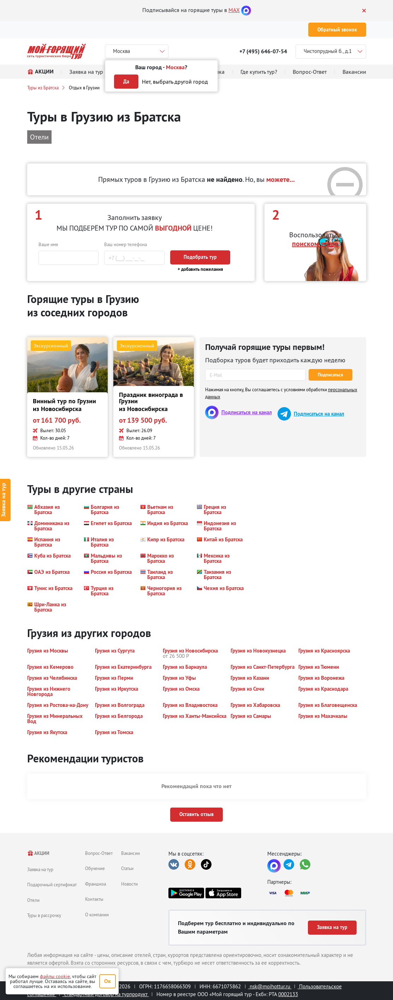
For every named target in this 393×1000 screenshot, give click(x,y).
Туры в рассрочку (44, 915)
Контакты (94, 899)
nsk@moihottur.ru (270, 986)
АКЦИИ (38, 853)
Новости (129, 884)
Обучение (95, 868)
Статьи (127, 868)
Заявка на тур (40, 869)
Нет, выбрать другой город (175, 81)
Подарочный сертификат (52, 884)
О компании (97, 914)
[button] (51, 509)
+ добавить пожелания (200, 269)
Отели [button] (39, 136)
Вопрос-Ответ (99, 853)
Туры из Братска (43, 87)
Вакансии (130, 853)
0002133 (288, 994)
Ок (107, 981)
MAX (234, 9)
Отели (33, 900)
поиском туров (315, 243)
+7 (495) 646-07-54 (263, 51)
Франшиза (95, 884)
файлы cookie (55, 976)
